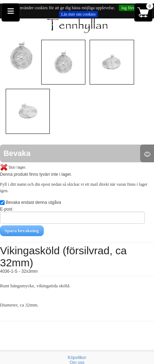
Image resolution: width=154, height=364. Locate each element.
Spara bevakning (22, 230)
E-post (72, 215)
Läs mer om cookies (78, 14)
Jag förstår (130, 7)
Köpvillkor (77, 357)
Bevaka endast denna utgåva (30, 202)
